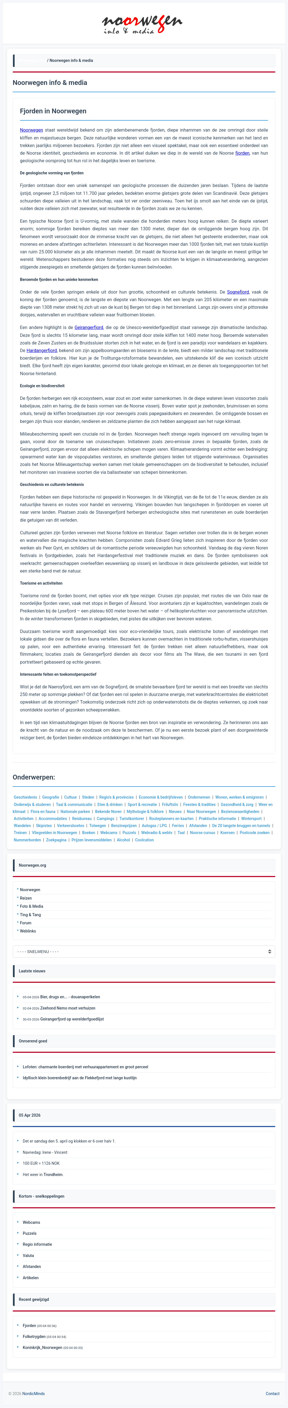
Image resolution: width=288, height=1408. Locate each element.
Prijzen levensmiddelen (109, 840)
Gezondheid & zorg (240, 804)
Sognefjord (238, 292)
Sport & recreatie (144, 804)
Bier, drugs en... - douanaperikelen (70, 997)
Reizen (26, 898)
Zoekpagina (73, 840)
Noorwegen (30, 889)
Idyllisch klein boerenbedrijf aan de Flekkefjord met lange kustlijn (80, 1078)
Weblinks (28, 931)
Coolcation (163, 840)
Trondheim (53, 1174)
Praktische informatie (220, 818)
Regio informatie (37, 1244)
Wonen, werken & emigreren (242, 797)
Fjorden (29, 1325)
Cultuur (71, 797)
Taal (185, 832)
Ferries (180, 825)
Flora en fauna (48, 811)
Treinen (22, 832)
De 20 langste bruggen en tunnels (244, 825)
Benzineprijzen (125, 825)
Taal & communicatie (75, 804)
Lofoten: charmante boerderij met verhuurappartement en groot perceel (85, 1067)
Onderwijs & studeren (32, 804)
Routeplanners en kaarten (173, 818)
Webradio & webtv (160, 832)
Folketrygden (34, 1336)
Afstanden (201, 825)
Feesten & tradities (202, 804)
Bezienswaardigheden (249, 811)
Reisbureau (83, 818)
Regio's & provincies (117, 797)
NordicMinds (33, 1393)
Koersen (232, 832)
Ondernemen (201, 797)
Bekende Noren (115, 811)
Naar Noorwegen (209, 811)
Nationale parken (81, 811)
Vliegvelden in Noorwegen (57, 832)
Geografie (51, 797)
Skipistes (44, 825)
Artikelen (31, 1278)
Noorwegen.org (32, 60)
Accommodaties (53, 818)
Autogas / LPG (156, 825)
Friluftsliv (172, 804)
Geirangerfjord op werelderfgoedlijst (72, 1019)
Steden (89, 797)
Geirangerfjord (89, 327)
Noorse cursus (207, 832)
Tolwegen (98, 825)
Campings (107, 818)
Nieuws (182, 811)
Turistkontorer (133, 818)
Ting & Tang (30, 915)
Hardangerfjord (41, 350)
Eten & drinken (111, 804)
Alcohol (141, 840)
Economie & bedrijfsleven (163, 797)
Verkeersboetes (71, 825)
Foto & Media (31, 906)
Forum (25, 923)
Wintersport (254, 818)
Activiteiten (24, 818)
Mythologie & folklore (152, 811)
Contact (273, 1393)
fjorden (242, 153)
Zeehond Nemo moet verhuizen (67, 1008)
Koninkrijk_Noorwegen (42, 1347)
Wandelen (22, 825)
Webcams (112, 832)
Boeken (91, 832)
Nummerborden (44, 840)
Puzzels (133, 832)
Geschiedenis (25, 797)
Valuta (28, 1255)
